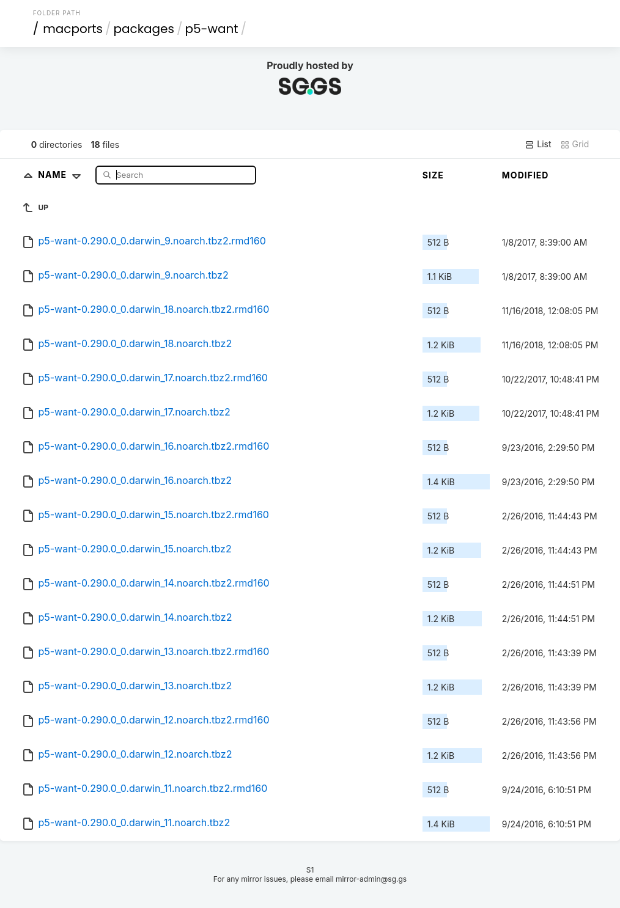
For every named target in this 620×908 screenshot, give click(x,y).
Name (62, 174)
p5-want (211, 28)
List (538, 144)
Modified (525, 175)
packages (144, 28)
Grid (574, 144)
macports (73, 28)
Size (433, 175)
